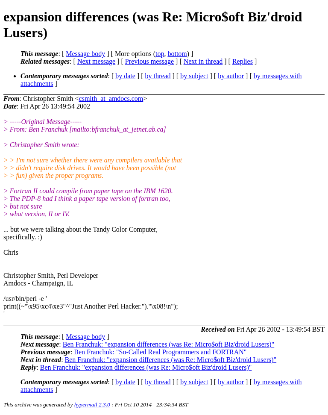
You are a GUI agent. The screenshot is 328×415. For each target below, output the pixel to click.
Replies (242, 61)
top (159, 53)
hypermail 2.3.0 (92, 404)
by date (125, 75)
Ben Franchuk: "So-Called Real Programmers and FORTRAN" (160, 352)
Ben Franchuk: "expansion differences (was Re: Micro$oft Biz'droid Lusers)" (169, 344)
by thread (158, 75)
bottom (177, 53)
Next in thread (203, 61)
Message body (85, 53)
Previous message (149, 61)
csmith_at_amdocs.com (111, 98)
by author (231, 75)
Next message (96, 61)
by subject (194, 75)
